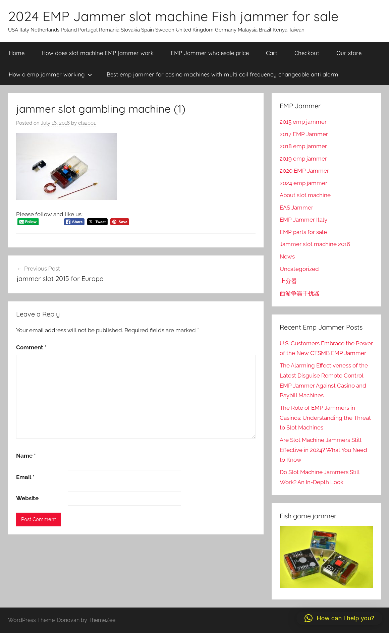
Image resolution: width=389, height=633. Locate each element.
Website (27, 498)
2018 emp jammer (303, 146)
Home (16, 52)
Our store (349, 52)
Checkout (306, 52)
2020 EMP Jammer (304, 170)
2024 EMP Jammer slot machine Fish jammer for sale (173, 16)
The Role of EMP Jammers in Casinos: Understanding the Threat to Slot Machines (325, 417)
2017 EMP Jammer (304, 134)
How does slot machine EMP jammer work (98, 52)
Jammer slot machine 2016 (315, 244)
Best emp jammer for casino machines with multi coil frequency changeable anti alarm (222, 74)
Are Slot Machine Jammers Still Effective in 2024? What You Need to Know (323, 450)
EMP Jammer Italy (303, 219)
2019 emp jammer (303, 158)
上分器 (288, 281)
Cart (271, 52)
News (287, 256)
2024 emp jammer (303, 183)
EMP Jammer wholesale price (210, 52)
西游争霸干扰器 (300, 293)
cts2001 (87, 123)
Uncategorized (299, 269)
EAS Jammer (296, 207)
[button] (339, 618)
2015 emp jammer (303, 121)
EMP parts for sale (303, 232)
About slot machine (305, 195)
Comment (31, 347)
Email (25, 477)
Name (26, 455)
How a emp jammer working (50, 74)
